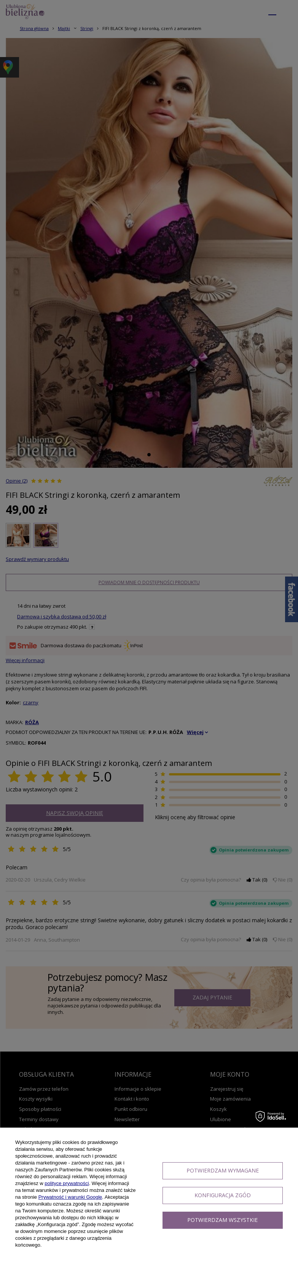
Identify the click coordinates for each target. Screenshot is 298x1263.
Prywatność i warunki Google (70, 1197)
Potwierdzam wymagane (222, 1170)
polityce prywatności (67, 1183)
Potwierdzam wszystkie (222, 1219)
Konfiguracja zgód (222, 1195)
